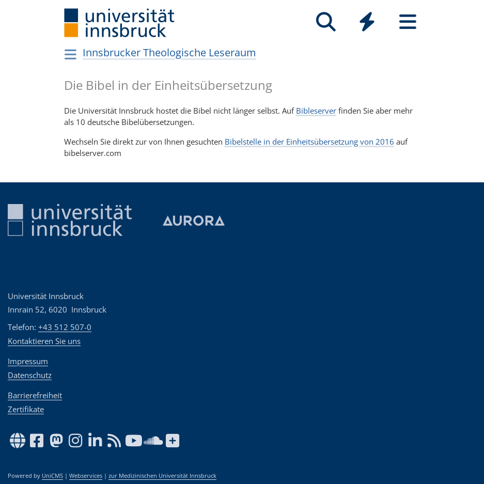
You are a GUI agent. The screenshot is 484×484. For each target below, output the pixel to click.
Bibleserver (316, 110)
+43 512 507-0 (64, 327)
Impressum (28, 361)
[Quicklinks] (367, 22)
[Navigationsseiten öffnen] (71, 54)
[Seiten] (407, 22)
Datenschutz (30, 375)
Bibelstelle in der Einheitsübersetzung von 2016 (309, 141)
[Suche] (326, 22)
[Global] (367, 23)
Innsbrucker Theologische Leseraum (169, 52)
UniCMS (52, 475)
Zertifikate (26, 409)
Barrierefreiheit (35, 395)
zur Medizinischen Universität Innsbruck (162, 475)
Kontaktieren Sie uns (44, 341)
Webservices (85, 475)
